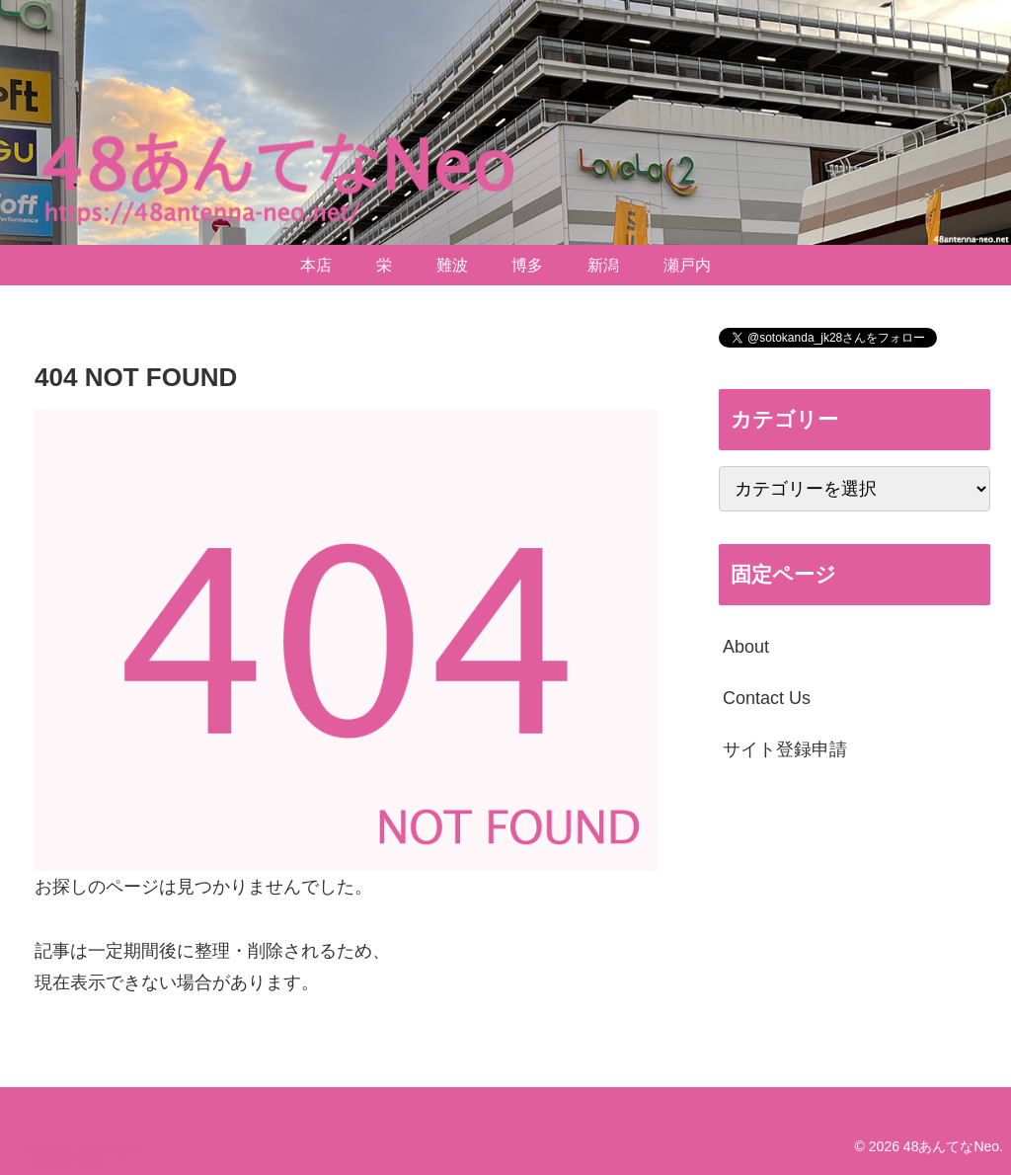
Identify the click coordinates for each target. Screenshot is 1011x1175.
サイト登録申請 (785, 749)
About (746, 647)
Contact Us (767, 698)
